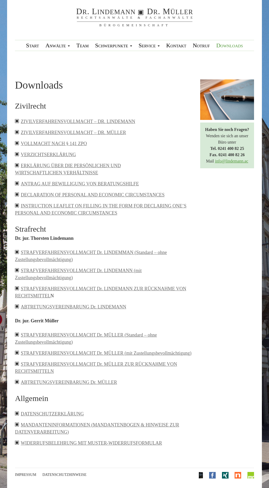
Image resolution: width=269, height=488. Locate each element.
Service (149, 45)
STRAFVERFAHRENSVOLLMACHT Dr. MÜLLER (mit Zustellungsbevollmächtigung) (106, 353)
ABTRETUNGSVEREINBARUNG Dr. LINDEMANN (73, 306)
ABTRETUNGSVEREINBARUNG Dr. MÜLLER (69, 382)
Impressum (25, 475)
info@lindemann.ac (231, 161)
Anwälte (57, 45)
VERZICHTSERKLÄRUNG (48, 154)
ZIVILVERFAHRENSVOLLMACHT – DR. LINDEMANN (78, 121)
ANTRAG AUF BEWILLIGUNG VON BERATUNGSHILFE (80, 183)
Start (32, 45)
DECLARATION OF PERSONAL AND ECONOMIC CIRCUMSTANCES (92, 194)
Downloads (229, 45)
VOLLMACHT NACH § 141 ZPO (54, 143)
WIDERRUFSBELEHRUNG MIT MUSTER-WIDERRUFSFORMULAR (91, 443)
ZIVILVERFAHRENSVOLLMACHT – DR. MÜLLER (73, 132)
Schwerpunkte (113, 45)
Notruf (201, 45)
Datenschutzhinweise (64, 475)
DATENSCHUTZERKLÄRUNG (52, 413)
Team (82, 45)
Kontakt (176, 45)
